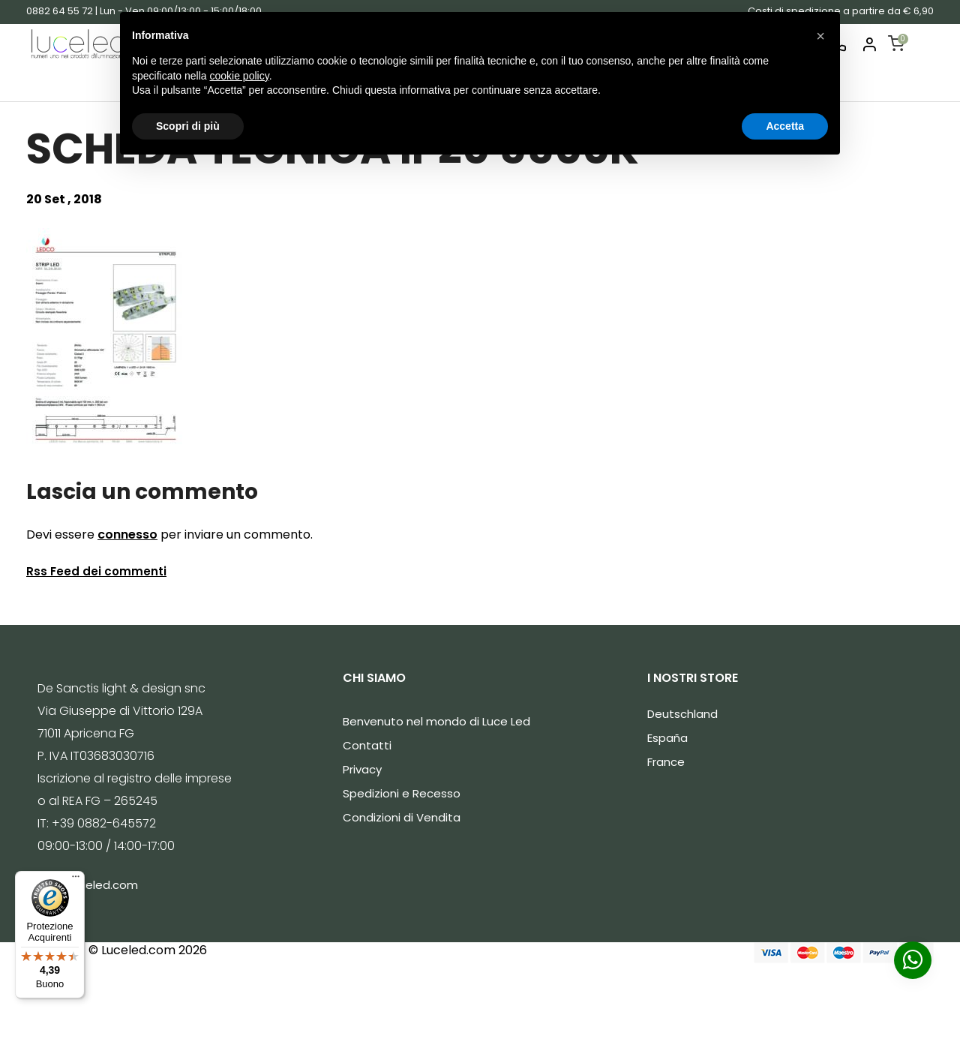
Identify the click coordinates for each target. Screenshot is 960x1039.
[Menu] (76, 880)
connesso (128, 534)
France (666, 762)
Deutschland (682, 714)
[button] (820, 36)
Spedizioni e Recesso (401, 793)
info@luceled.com (88, 885)
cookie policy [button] (239, 76)
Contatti (367, 745)
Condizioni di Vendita (401, 817)
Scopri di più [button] (188, 126)
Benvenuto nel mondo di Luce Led (436, 721)
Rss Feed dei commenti (96, 571)
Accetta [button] (785, 126)
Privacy (362, 769)
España (667, 738)
